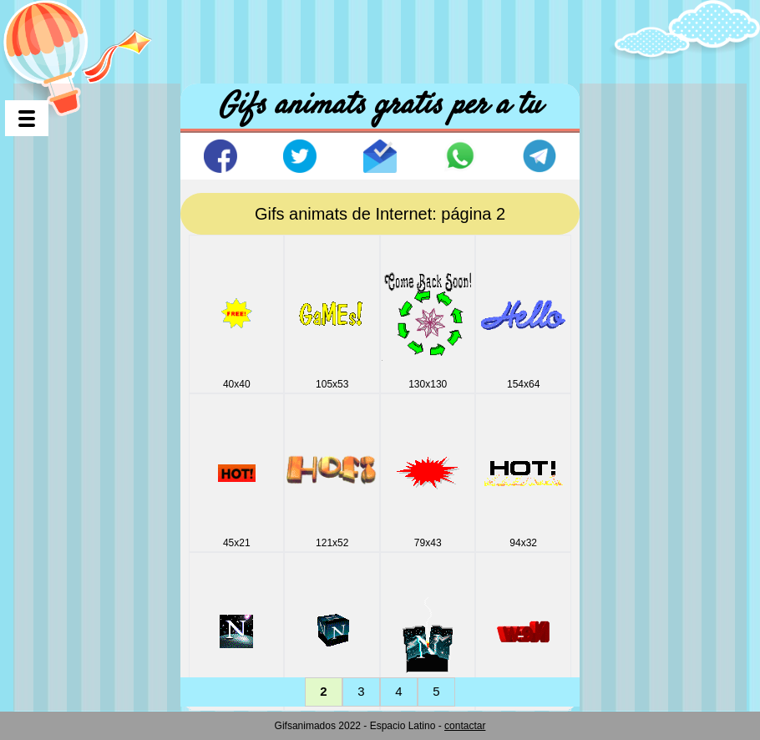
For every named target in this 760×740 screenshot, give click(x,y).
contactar (464, 726)
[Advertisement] (380, 37)
